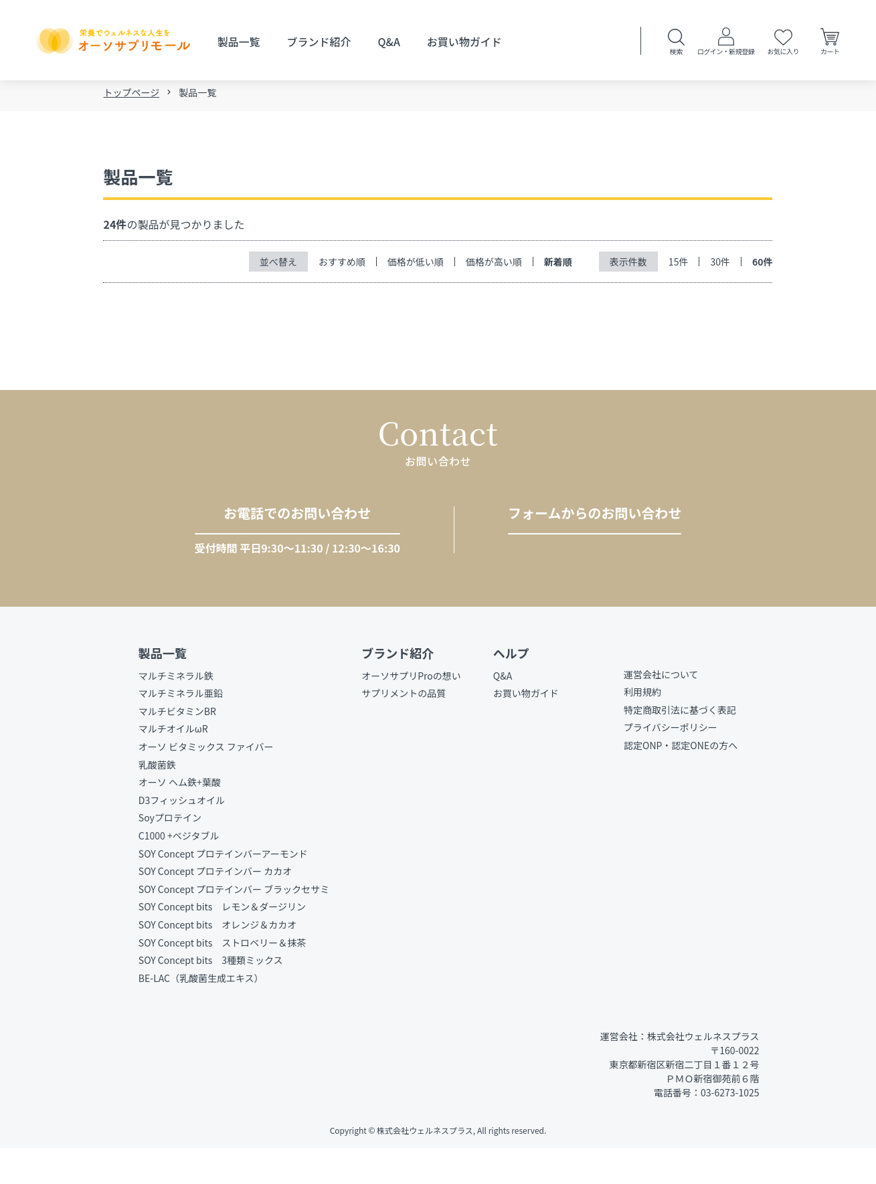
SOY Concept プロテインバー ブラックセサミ (234, 924)
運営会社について (661, 709)
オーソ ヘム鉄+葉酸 (180, 818)
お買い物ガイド (464, 41)
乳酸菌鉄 (157, 800)
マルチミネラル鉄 (176, 711)
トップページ (131, 95)
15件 (679, 263)
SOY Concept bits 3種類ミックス (211, 995)
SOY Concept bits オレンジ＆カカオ (217, 960)
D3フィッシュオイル (182, 835)
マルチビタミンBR (177, 746)
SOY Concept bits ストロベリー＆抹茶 (222, 978)
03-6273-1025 (285, 549)
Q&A (389, 41)
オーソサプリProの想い (411, 711)
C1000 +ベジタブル (179, 871)
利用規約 (642, 727)
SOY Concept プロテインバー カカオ (215, 907)
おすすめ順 (342, 263)
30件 (720, 263)
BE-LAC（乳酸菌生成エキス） (201, 1013)
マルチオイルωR (173, 764)
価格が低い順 (415, 263)
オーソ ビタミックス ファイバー (206, 782)
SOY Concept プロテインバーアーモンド (223, 889)
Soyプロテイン (170, 853)
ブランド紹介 (319, 41)
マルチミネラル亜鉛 (181, 729)
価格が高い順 (494, 263)
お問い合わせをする (589, 548)
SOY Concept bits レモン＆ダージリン (222, 942)
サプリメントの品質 (403, 729)
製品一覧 (238, 41)
